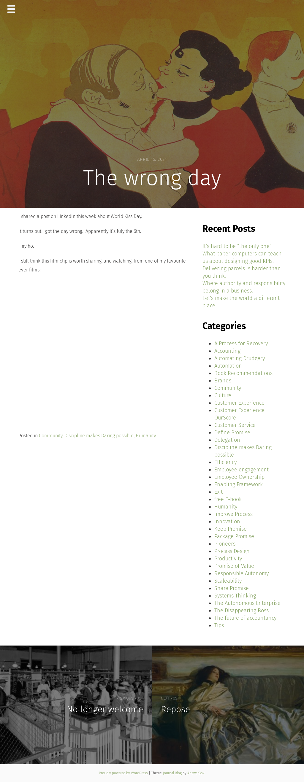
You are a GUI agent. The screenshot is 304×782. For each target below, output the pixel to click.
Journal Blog (173, 773)
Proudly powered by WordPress (124, 773)
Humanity (146, 435)
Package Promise (234, 536)
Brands (222, 380)
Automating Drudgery (239, 358)
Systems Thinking (235, 595)
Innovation (227, 521)
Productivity (228, 558)
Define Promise (232, 432)
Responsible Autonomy (241, 573)
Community (50, 435)
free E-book (228, 499)
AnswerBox (196, 773)
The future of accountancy (245, 618)
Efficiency (225, 462)
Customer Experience (239, 403)
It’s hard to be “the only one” (237, 246)
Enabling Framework (238, 484)
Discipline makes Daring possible (99, 435)
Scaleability (228, 581)
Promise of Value (234, 566)
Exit (218, 492)
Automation (228, 366)
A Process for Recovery (241, 343)
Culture (222, 395)
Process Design (232, 551)
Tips (219, 625)
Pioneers (224, 544)
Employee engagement (241, 469)
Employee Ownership (239, 477)
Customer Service (235, 425)
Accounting (227, 351)
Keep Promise (230, 529)
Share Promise (231, 588)
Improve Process (233, 514)
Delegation (227, 440)
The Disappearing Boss (241, 610)
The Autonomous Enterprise (247, 603)
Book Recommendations (243, 373)
